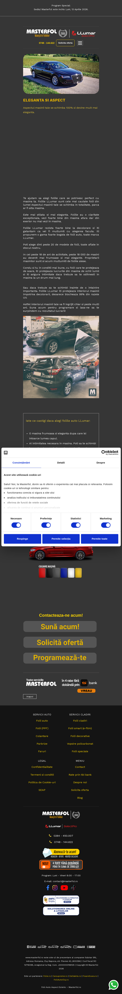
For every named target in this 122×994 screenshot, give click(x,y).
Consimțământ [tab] (21, 462)
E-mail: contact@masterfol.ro (61, 881)
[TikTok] (73, 889)
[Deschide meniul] (80, 43)
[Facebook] (48, 889)
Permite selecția (61, 538)
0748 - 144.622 (46, 43)
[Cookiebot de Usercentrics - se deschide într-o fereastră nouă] (103, 452)
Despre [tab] (101, 462)
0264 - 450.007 (61, 835)
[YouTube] (65, 889)
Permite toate (99, 538)
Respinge (22, 538)
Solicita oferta (65, 43)
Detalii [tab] (61, 462)
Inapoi (29, 696)
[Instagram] (55, 889)
